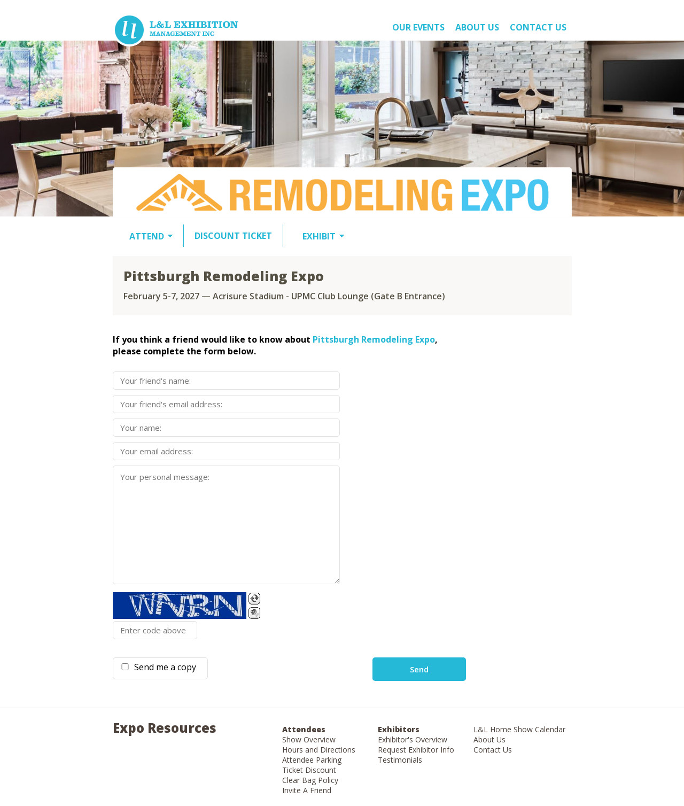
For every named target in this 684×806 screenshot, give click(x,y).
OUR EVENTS (418, 27)
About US (477, 27)
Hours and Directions (318, 750)
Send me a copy (163, 667)
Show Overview (309, 739)
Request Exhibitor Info (416, 750)
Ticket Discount (309, 770)
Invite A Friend (306, 790)
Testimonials (400, 760)
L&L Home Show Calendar (519, 729)
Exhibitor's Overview (412, 739)
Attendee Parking (311, 760)
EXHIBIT (319, 236)
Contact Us (538, 27)
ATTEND (146, 236)
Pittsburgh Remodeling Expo (374, 339)
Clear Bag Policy (310, 780)
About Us (489, 739)
